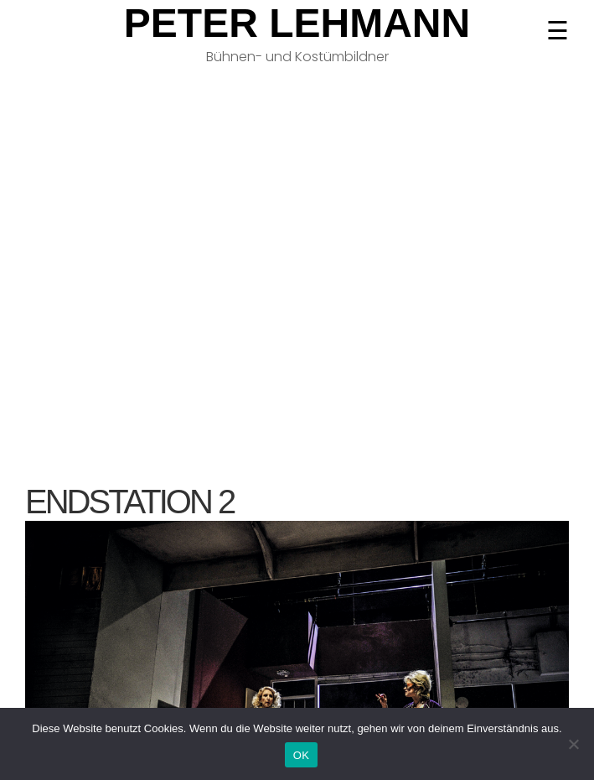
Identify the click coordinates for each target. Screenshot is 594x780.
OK (301, 755)
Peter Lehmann (297, 23)
